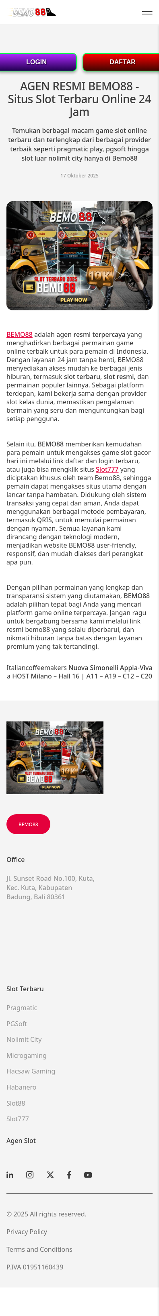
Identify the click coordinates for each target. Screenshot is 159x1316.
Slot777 (17, 1118)
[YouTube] (88, 1175)
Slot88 (15, 1103)
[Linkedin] (9, 1174)
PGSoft (16, 1023)
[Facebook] (69, 1175)
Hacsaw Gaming (30, 1071)
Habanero (21, 1087)
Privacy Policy (26, 1231)
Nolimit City (23, 1039)
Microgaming (26, 1055)
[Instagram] (30, 1175)
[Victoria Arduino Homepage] (31, 12)
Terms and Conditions (39, 1249)
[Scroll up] (54, 757)
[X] (50, 1174)
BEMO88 (28, 824)
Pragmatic (21, 1007)
